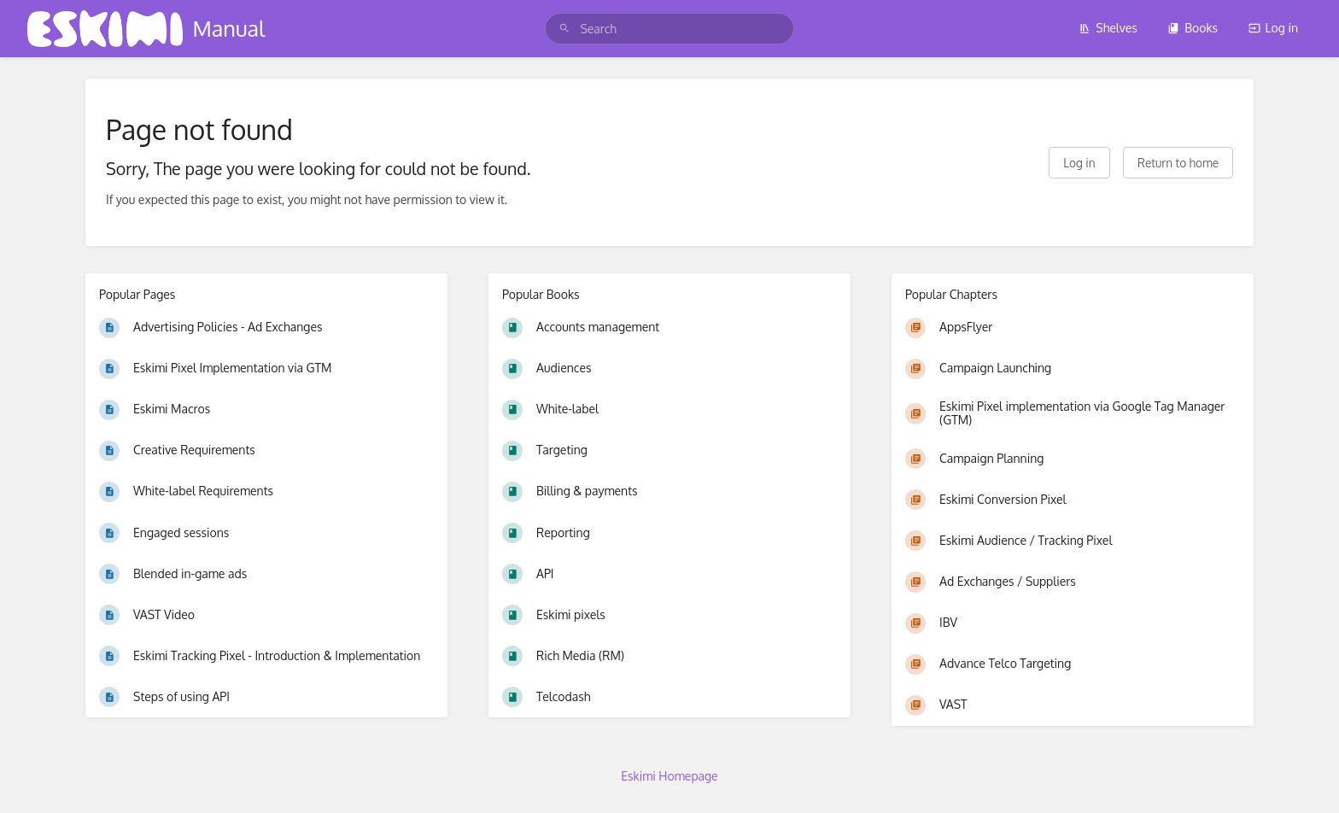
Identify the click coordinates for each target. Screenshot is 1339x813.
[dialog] (1307, 779)
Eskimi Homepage (669, 776)
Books (1192, 27)
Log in (1273, 27)
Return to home (1178, 162)
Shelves (1108, 27)
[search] (669, 28)
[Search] (564, 28)
